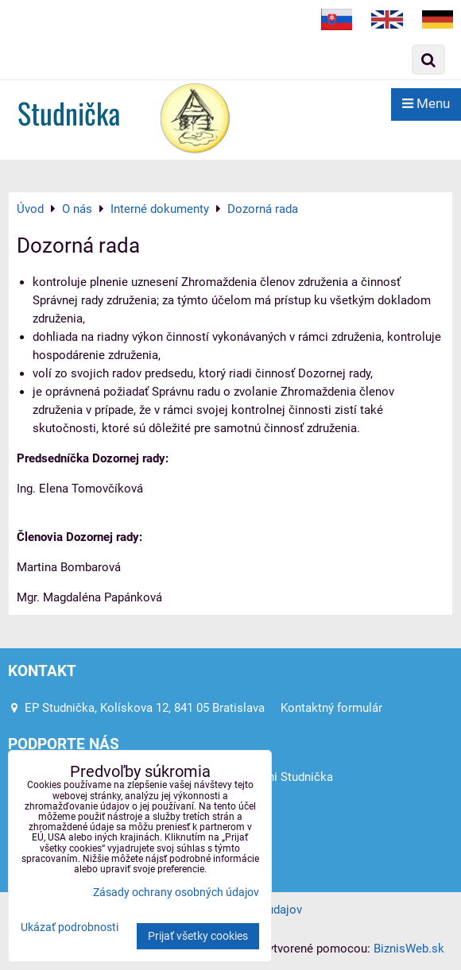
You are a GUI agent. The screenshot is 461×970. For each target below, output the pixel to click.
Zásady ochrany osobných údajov (176, 892)
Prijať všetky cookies (198, 936)
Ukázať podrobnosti (69, 928)
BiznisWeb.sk (409, 948)
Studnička (68, 112)
